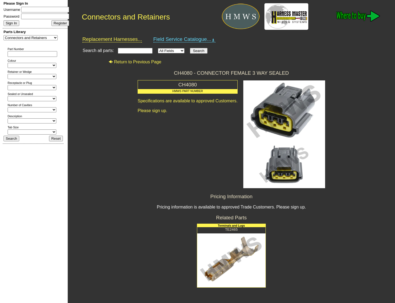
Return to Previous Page (134, 62)
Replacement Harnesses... (112, 39)
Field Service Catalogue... (184, 39)
